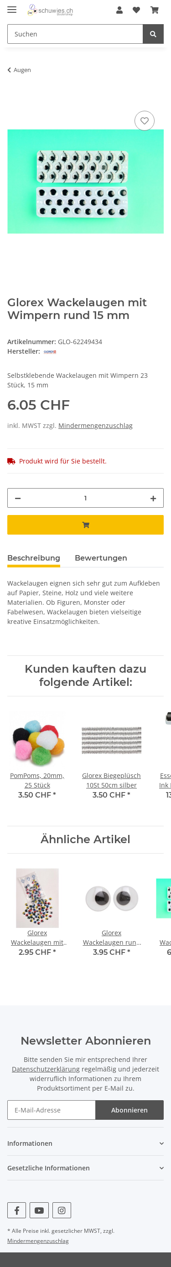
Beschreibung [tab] (33, 558)
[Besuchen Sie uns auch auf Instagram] (61, 1210)
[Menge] (85, 498)
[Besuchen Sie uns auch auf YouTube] (39, 1210)
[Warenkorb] (154, 10)
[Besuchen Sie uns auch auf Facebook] (16, 1210)
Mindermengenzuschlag (95, 425)
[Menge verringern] (18, 498)
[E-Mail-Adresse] (51, 1110)
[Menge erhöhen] (153, 498)
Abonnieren (129, 1110)
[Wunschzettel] (136, 10)
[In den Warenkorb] (14, 98)
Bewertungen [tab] (101, 558)
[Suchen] (75, 34)
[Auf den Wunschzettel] (145, 121)
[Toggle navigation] (11, 5)
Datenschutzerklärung (46, 1069)
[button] (119, 10)
